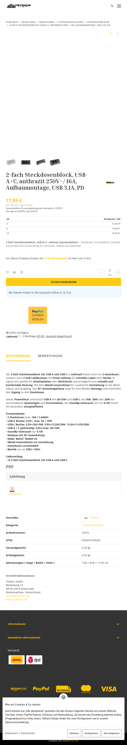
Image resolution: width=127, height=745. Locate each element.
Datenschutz (28, 733)
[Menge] (109, 270)
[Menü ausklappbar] (119, 6)
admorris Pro (70, 740)
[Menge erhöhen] (118, 272)
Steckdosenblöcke (92, 525)
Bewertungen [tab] (50, 356)
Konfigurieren (91, 733)
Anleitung (15, 494)
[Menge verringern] (101, 272)
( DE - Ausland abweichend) (54, 336)
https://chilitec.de (16, 599)
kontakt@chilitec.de (17, 596)
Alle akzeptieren (112, 733)
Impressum (11, 733)
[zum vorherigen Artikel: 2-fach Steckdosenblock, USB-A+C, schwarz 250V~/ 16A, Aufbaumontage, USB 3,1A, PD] (110, 33)
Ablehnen (74, 733)
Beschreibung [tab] (18, 356)
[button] (63, 624)
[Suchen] (112, 5)
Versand (28, 205)
